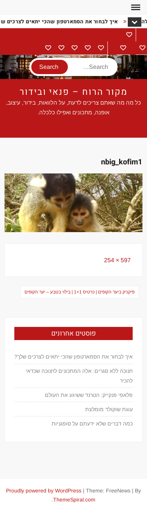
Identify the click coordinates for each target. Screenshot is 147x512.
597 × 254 (117, 260)
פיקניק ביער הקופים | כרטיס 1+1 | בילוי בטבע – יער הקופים (79, 292)
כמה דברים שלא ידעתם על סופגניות (92, 424)
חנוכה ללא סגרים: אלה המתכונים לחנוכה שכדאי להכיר (79, 376)
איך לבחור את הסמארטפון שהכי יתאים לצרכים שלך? (73, 357)
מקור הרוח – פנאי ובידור (73, 92)
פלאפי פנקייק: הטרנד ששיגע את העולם (89, 395)
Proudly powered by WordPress (43, 491)
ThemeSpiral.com (74, 500)
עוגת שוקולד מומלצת (109, 409)
